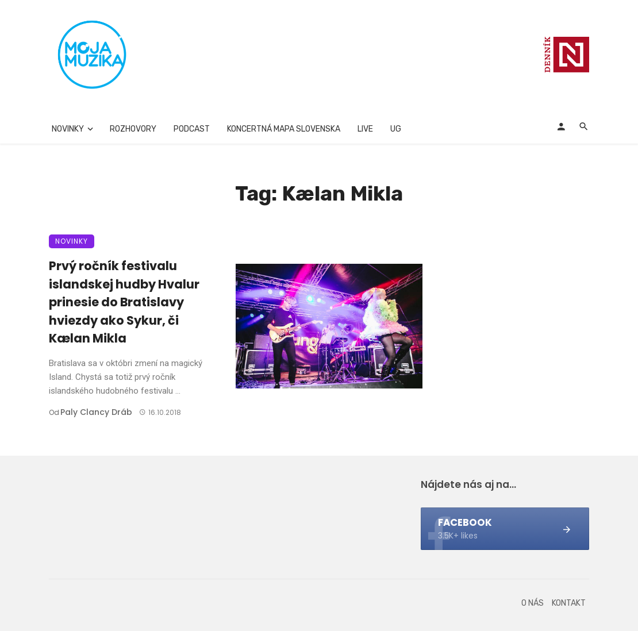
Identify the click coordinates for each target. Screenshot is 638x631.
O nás (532, 603)
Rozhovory (133, 129)
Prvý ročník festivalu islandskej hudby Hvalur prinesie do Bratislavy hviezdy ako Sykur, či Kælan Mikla (124, 302)
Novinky (68, 129)
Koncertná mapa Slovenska (283, 129)
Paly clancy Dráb (96, 412)
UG (395, 129)
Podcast (192, 129)
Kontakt (569, 603)
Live (365, 129)
